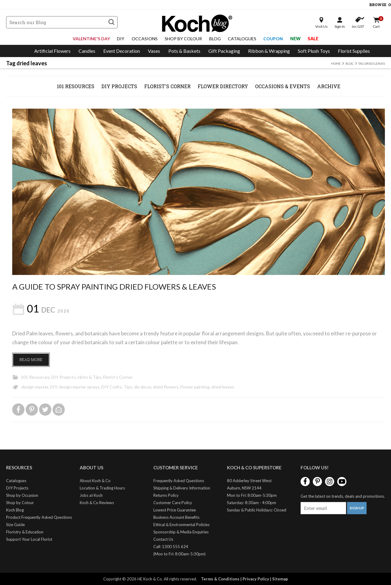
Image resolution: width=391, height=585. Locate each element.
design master (34, 386)
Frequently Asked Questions (178, 480)
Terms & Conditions (220, 578)
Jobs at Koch (91, 495)
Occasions (145, 38)
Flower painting (195, 386)
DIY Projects (119, 86)
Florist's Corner (167, 86)
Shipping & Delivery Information (181, 488)
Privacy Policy (256, 578)
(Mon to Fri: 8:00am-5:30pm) (179, 553)
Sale (313, 38)
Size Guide (15, 524)
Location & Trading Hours (102, 488)
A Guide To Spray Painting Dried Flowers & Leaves (114, 286)
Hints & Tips (89, 377)
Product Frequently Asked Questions (39, 517)
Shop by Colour (20, 502)
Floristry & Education (24, 531)
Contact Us (163, 539)
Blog (215, 38)
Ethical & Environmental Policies (181, 524)
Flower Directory (223, 86)
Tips (128, 386)
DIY (120, 38)
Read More (31, 359)
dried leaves (222, 386)
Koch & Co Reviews (97, 502)
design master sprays (79, 386)
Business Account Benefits (176, 517)
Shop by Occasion (22, 495)
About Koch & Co (95, 480)
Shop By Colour (183, 38)
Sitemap (280, 578)
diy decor (142, 386)
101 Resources (75, 86)
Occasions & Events (282, 86)
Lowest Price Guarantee (174, 509)
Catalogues (242, 38)
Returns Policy (166, 495)
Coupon (273, 38)
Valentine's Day (91, 38)
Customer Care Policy (172, 502)
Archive (328, 86)
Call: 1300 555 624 (170, 546)
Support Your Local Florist (29, 539)
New (295, 38)
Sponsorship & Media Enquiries (181, 531)
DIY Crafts (111, 386)
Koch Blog (15, 509)
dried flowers (165, 386)
